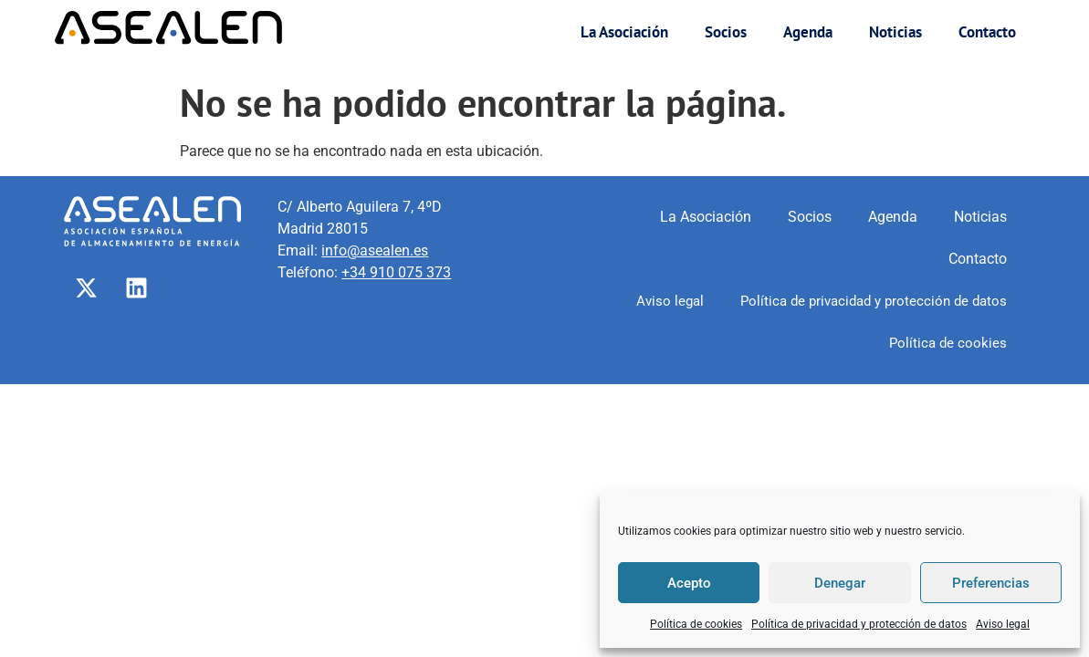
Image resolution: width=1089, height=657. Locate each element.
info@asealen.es (374, 250)
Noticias (895, 32)
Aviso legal (1003, 624)
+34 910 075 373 (396, 272)
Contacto (987, 32)
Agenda (807, 32)
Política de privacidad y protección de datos (859, 624)
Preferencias (991, 583)
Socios (726, 32)
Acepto (689, 583)
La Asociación (624, 32)
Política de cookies (696, 624)
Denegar (839, 583)
